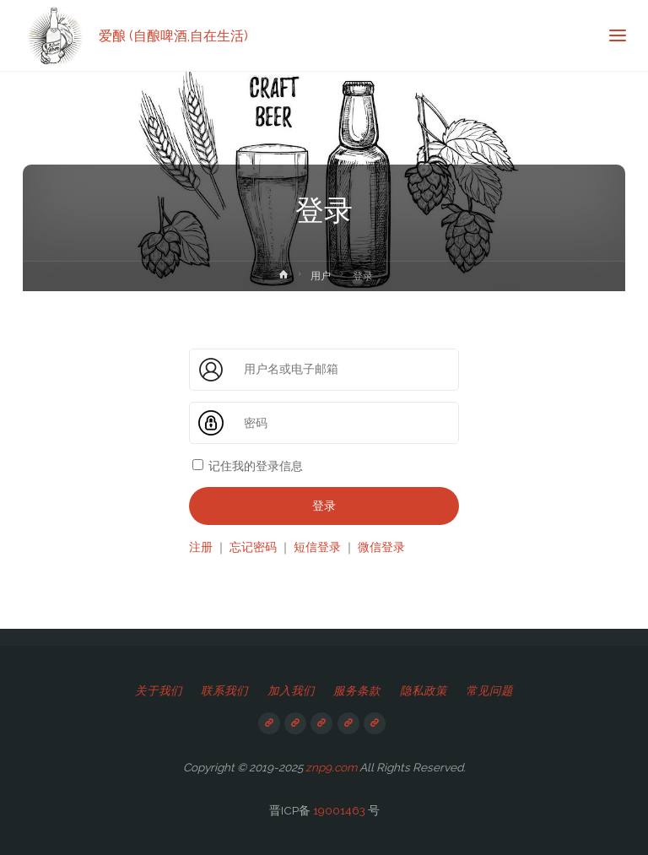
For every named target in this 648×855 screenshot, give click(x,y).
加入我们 (291, 690)
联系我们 (224, 690)
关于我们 (158, 690)
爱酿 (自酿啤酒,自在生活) (173, 35)
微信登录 (381, 547)
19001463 (339, 810)
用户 (320, 276)
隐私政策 (423, 690)
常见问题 (489, 690)
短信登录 (317, 547)
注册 (201, 547)
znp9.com (331, 767)
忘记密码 (253, 547)
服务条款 (357, 690)
